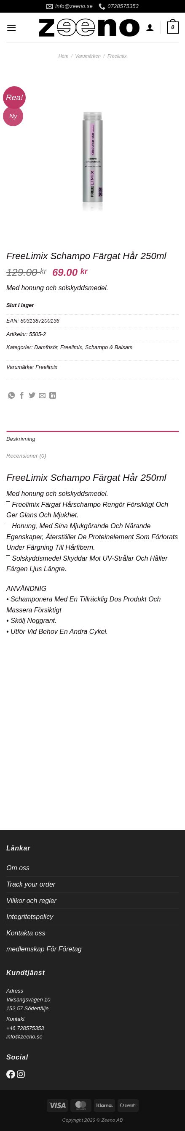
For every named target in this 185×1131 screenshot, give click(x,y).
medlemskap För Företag (44, 949)
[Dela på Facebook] (22, 396)
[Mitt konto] (150, 27)
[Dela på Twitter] (32, 396)
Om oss (17, 867)
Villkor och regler (31, 900)
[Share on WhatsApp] (11, 396)
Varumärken (88, 55)
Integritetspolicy (29, 916)
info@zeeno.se (24, 1036)
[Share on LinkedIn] (52, 396)
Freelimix (116, 55)
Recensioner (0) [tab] (26, 456)
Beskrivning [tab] (20, 439)
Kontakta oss (26, 933)
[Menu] (11, 27)
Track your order (30, 884)
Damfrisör (45, 347)
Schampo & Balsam (108, 347)
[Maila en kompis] (42, 396)
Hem (64, 55)
